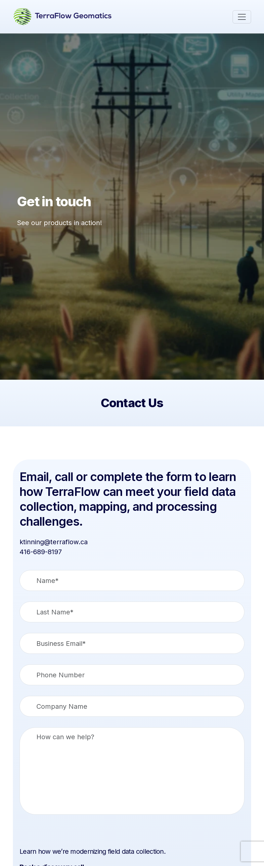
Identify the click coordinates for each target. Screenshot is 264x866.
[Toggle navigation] (242, 17)
